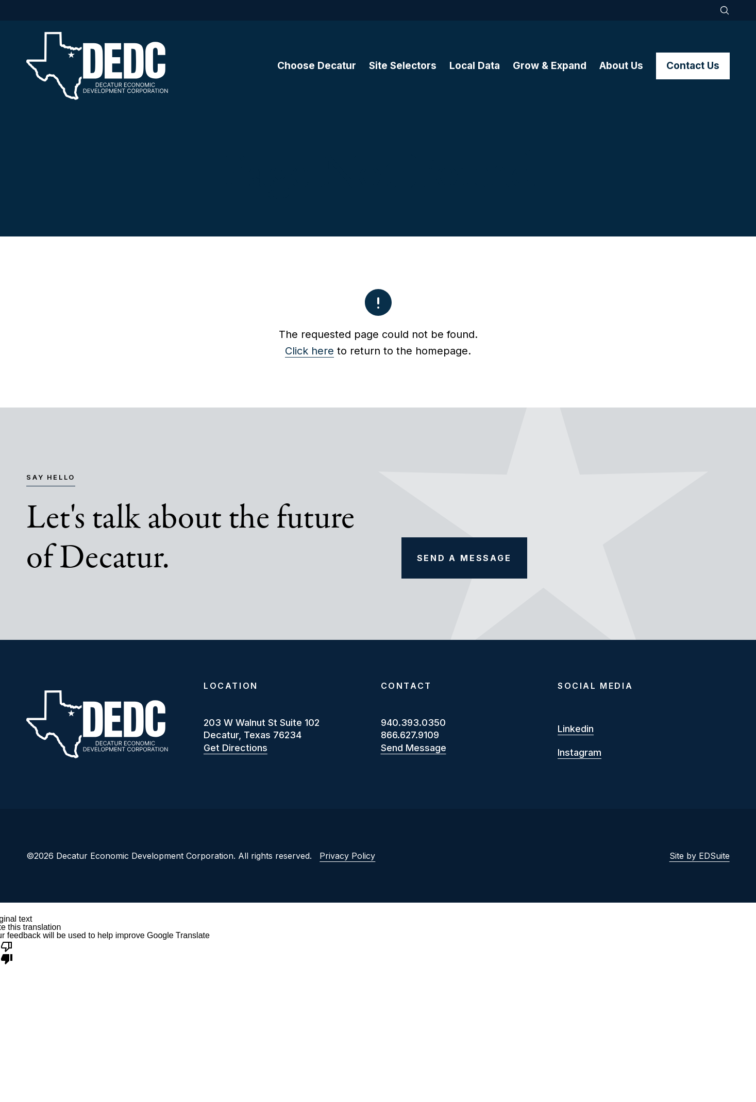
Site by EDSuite (699, 856)
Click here (309, 351)
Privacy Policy (347, 856)
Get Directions (235, 747)
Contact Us (692, 66)
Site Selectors (402, 66)
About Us (621, 66)
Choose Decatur (316, 66)
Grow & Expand (549, 66)
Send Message (413, 747)
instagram (579, 752)
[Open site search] (724, 10)
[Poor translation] (7, 952)
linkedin (576, 728)
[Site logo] (151, 66)
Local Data (474, 66)
